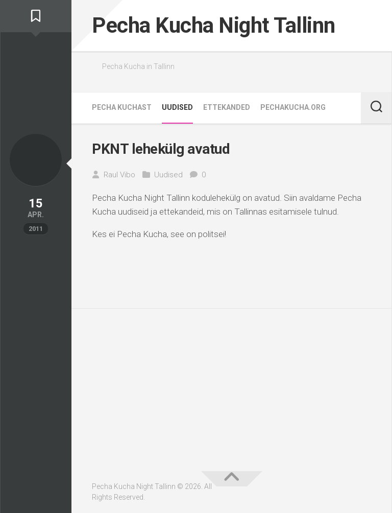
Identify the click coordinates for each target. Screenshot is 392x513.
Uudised (177, 107)
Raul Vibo (119, 174)
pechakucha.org (293, 107)
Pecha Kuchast (122, 107)
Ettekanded (226, 107)
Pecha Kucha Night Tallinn (213, 25)
